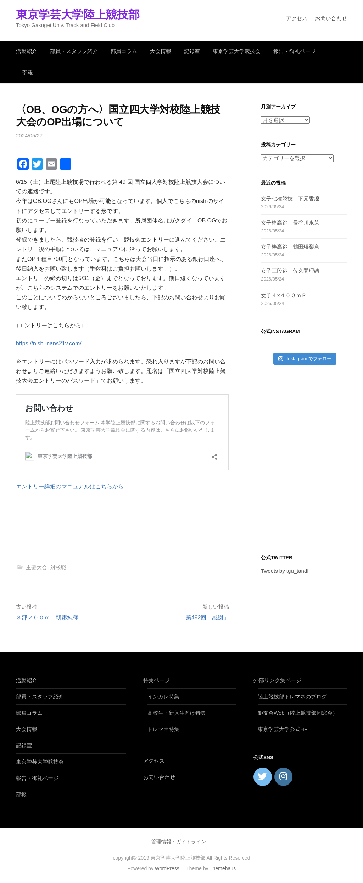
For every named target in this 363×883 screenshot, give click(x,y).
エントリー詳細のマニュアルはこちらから (70, 486)
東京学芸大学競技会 (237, 51)
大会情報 (160, 51)
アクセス (296, 18)
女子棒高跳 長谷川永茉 (290, 223)
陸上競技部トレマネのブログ (292, 697)
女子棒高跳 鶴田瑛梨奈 (290, 247)
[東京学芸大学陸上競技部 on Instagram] (283, 777)
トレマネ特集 (163, 729)
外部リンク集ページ (277, 680)
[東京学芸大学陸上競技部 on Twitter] (262, 777)
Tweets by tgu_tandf (284, 571)
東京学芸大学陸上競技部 (77, 14)
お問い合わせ (331, 18)
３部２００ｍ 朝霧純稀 (47, 618)
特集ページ (156, 680)
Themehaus (223, 868)
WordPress (167, 868)
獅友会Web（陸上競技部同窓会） (298, 713)
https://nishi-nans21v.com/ (49, 343)
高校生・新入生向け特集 (176, 713)
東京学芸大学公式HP (283, 729)
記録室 (192, 51)
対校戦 (58, 567)
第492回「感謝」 (207, 618)
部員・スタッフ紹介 (74, 51)
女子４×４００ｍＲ (284, 295)
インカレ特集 (163, 697)
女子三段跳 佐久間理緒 (290, 271)
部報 (27, 72)
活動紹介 (26, 51)
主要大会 (36, 567)
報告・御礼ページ (294, 51)
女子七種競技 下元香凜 (290, 199)
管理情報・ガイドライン (178, 841)
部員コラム (124, 51)
